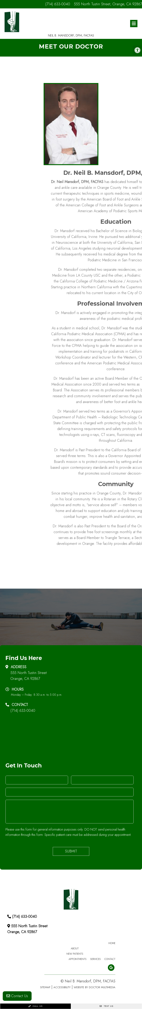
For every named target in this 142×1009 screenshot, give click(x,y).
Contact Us (17, 996)
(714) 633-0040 (57, 4)
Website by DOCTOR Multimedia (94, 987)
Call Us (35, 1006)
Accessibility (62, 987)
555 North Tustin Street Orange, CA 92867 (28, 675)
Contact (109, 959)
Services (95, 959)
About (75, 948)
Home (111, 943)
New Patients (74, 954)
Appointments (78, 959)
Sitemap (45, 987)
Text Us (106, 1006)
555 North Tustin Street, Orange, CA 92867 (108, 4)
